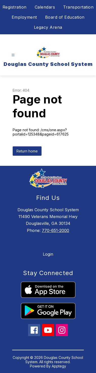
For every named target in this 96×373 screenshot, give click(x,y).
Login (48, 254)
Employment (24, 17)
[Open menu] (13, 55)
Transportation (78, 7)
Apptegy (59, 366)
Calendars (45, 7)
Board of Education (65, 17)
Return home (27, 151)
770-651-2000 (55, 230)
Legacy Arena (48, 27)
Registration (15, 7)
